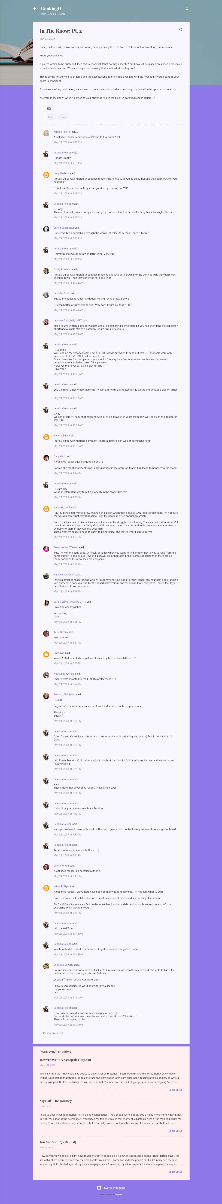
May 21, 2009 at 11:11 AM (68, 374)
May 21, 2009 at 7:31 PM (67, 855)
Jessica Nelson (63, 152)
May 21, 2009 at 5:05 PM (67, 663)
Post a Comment (53, 1033)
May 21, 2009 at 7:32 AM (68, 142)
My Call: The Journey (56, 1101)
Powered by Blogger (111, 1187)
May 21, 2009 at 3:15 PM (67, 564)
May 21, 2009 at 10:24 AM (68, 283)
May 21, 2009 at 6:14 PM (67, 684)
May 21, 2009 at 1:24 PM (67, 473)
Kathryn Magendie (64, 673)
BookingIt (51, 8)
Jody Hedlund (61, 173)
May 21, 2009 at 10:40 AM (68, 310)
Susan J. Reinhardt (64, 694)
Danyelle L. (60, 456)
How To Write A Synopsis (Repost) (65, 1060)
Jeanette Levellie (63, 964)
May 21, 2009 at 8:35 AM (68, 259)
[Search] (187, 9)
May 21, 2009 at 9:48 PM (67, 913)
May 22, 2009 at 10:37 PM (68, 1024)
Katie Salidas (61, 435)
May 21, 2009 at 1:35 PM (67, 497)
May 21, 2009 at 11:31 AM (68, 446)
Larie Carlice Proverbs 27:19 (70, 601)
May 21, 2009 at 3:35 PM (67, 621)
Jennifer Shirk (62, 293)
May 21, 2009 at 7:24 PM (67, 769)
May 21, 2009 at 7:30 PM (67, 813)
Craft (51, 117)
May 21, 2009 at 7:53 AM (68, 163)
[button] (180, 30)
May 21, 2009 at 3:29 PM (67, 591)
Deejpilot (118, 1195)
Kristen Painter (62, 131)
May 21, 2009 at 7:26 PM (67, 793)
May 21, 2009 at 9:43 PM (67, 876)
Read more (176, 1090)
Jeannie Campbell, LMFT (68, 320)
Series (62, 117)
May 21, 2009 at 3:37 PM (67, 642)
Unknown (59, 652)
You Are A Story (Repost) (58, 1142)
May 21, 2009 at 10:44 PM (68, 933)
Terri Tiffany (61, 632)
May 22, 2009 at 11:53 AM (68, 997)
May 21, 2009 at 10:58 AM (68, 334)
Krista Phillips (61, 886)
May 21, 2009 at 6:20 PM (67, 721)
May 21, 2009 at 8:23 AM (68, 217)
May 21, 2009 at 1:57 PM (67, 537)
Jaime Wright (61, 865)
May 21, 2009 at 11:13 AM (68, 425)
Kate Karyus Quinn (64, 574)
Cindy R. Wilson (62, 269)
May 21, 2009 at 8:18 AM (68, 193)
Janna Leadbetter (64, 227)
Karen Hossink (62, 507)
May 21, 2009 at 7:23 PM (67, 745)
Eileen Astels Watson (66, 547)
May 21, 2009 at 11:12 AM (68, 398)
